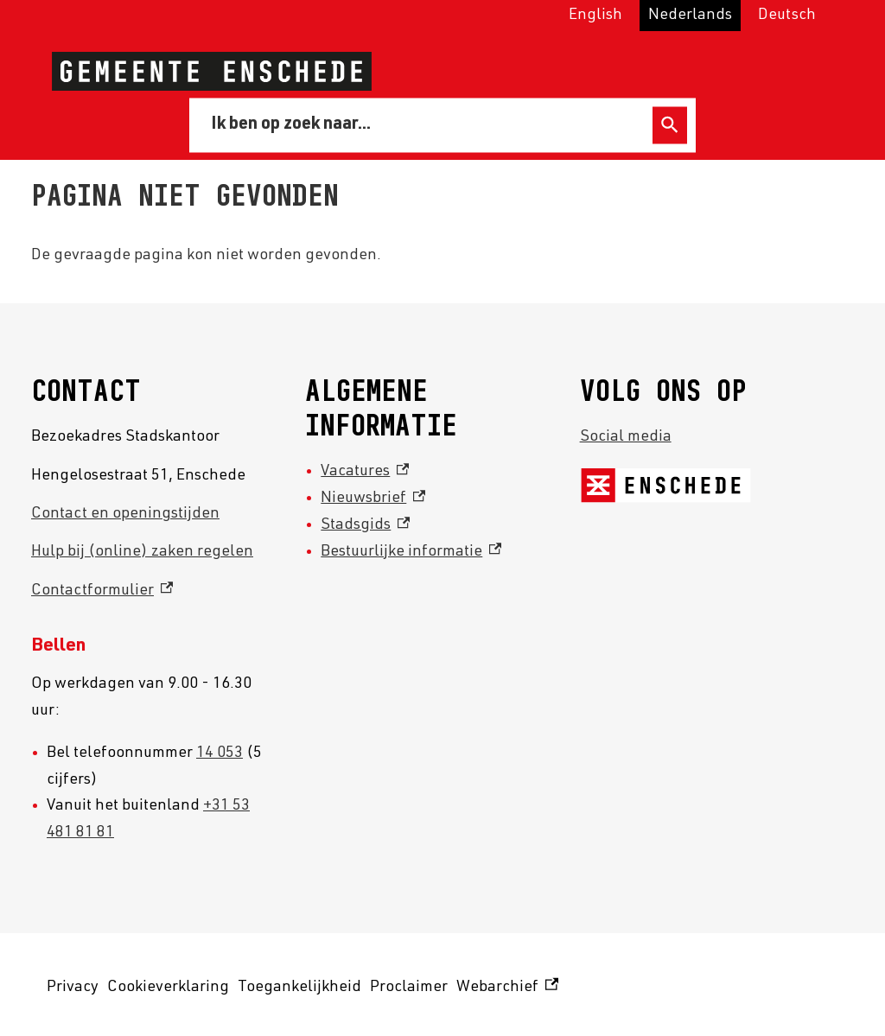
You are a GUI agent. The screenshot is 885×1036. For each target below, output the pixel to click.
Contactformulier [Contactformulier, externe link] (102, 591)
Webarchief (507, 988)
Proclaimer (409, 987)
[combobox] (424, 124)
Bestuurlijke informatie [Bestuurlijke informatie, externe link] (411, 552)
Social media (626, 437)
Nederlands (690, 15)
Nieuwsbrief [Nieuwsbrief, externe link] (373, 498)
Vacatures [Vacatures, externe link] (365, 472)
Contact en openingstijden (125, 514)
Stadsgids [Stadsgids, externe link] (365, 525)
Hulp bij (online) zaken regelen (142, 552)
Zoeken (670, 124)
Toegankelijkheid (299, 987)
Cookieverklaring (168, 987)
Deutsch (787, 15)
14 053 (219, 753)
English (595, 15)
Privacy (73, 987)
